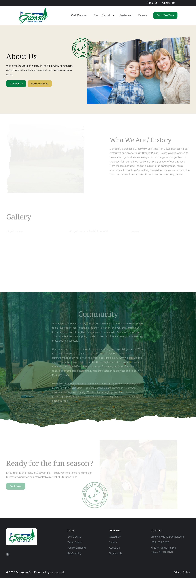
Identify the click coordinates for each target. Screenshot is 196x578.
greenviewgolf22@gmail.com (167, 536)
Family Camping (76, 547)
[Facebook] (8, 554)
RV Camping (74, 553)
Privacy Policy (182, 572)
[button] (102, 15)
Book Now (16, 486)
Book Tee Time (165, 15)
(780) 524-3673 (160, 542)
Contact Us (168, 2)
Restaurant (126, 15)
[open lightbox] (35, 256)
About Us (152, 2)
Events (142, 15)
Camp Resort (101, 15)
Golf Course (78, 15)
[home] (33, 15)
